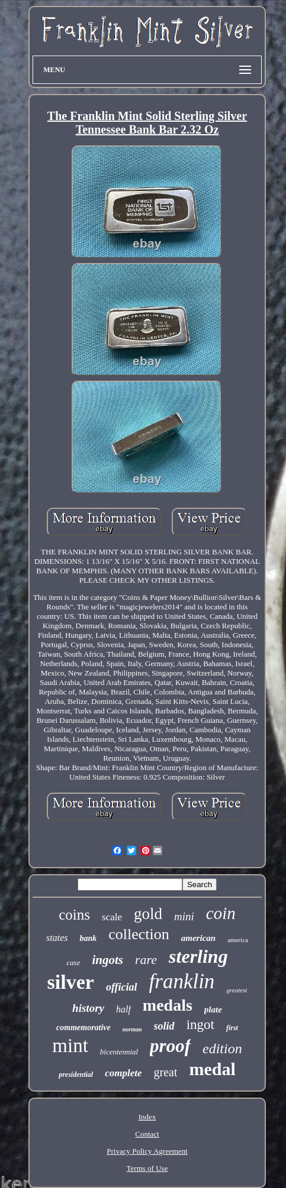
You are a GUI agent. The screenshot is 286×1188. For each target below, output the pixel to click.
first (232, 1028)
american (198, 938)
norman (132, 1029)
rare (146, 959)
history (88, 1008)
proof (170, 1046)
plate (213, 1009)
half (123, 1009)
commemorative (83, 1027)
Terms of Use (147, 1168)
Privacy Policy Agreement (147, 1151)
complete (123, 1073)
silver (70, 982)
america (237, 939)
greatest (236, 990)
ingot (200, 1024)
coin (221, 913)
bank (88, 938)
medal (212, 1069)
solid (164, 1026)
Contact (147, 1133)
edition (222, 1048)
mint (70, 1045)
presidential (76, 1074)
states (57, 938)
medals (167, 1005)
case (73, 962)
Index (147, 1116)
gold (148, 914)
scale (112, 917)
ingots (107, 960)
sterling (198, 956)
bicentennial (119, 1051)
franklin (182, 981)
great (166, 1072)
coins (74, 915)
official (121, 987)
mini (184, 916)
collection (138, 934)
